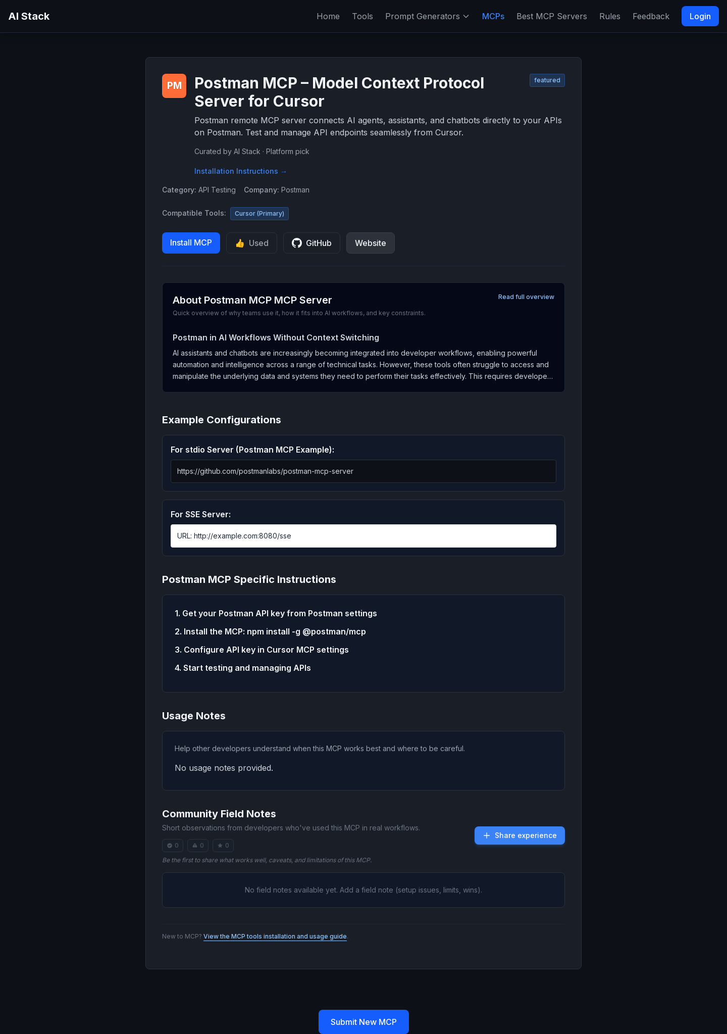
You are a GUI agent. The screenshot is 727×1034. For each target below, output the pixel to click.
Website (370, 243)
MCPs (493, 16)
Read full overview (526, 297)
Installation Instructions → (240, 171)
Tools (362, 16)
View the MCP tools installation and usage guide (275, 936)
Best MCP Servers (551, 16)
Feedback (651, 16)
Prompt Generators (427, 16)
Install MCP (191, 242)
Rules (609, 16)
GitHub (312, 243)
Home (328, 16)
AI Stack (28, 16)
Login (700, 16)
